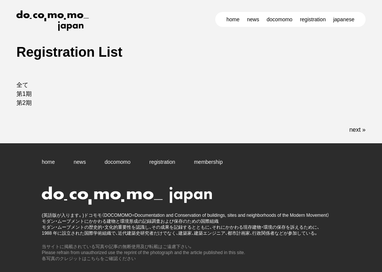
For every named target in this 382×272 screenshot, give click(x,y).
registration (313, 19)
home (232, 19)
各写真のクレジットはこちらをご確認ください (89, 258)
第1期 (24, 94)
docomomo (279, 19)
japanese (343, 19)
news (253, 19)
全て (22, 85)
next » (357, 129)
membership (208, 162)
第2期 (24, 103)
